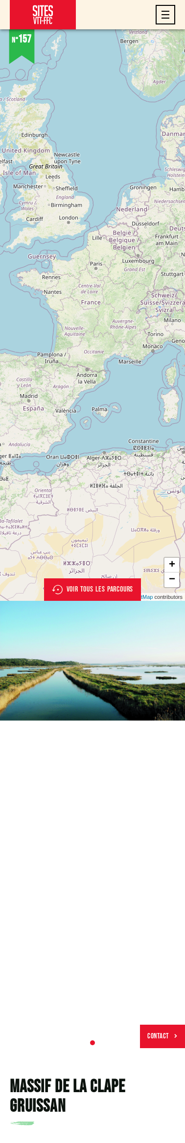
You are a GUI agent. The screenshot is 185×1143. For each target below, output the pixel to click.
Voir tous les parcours (93, 589)
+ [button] (172, 565)
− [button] (172, 579)
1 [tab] (92, 1042)
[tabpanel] (92, 661)
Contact (162, 1036)
